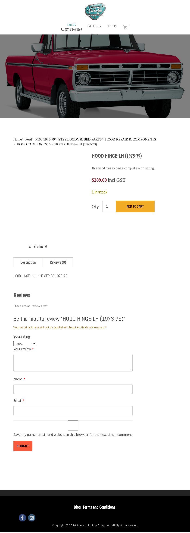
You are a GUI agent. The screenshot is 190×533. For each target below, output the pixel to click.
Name (19, 379)
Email (18, 400)
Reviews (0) (58, 262)
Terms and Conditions (98, 507)
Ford (28, 139)
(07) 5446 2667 (71, 27)
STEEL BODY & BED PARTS (80, 139)
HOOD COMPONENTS (34, 144)
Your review (23, 349)
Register (94, 26)
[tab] (28, 262)
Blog (77, 507)
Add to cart (135, 206)
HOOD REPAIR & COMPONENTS (130, 139)
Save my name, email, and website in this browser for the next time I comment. (73, 434)
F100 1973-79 (45, 139)
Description (28, 262)
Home (17, 139)
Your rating (21, 336)
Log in (112, 26)
